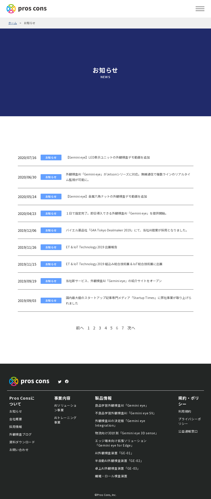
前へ (80, 328)
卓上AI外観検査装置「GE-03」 (117, 468)
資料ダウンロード (22, 442)
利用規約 (184, 411)
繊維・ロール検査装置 (111, 476)
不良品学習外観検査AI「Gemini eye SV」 (125, 413)
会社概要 (15, 419)
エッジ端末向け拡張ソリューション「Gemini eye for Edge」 (121, 442)
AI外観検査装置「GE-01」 (114, 453)
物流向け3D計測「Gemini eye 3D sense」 (126, 433)
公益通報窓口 (188, 431)
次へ (131, 328)
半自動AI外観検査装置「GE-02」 (119, 460)
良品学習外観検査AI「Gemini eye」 (121, 405)
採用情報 (15, 426)
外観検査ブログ (20, 434)
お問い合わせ (19, 449)
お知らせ (15, 411)
